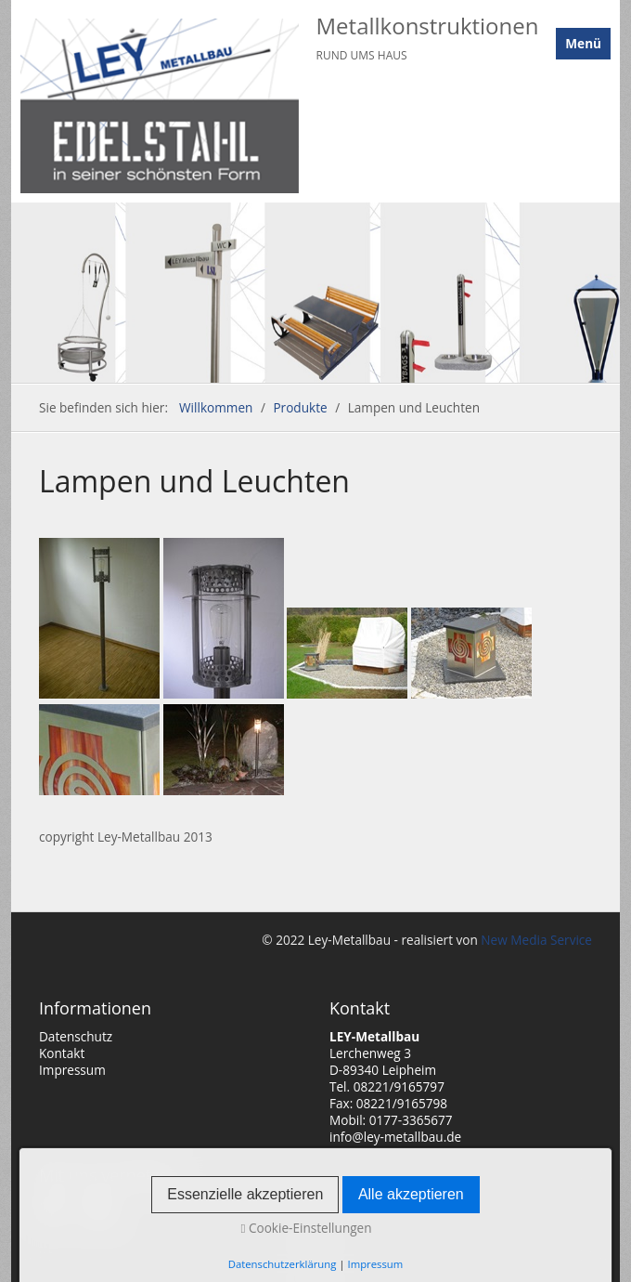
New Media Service (535, 939)
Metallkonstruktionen (427, 25)
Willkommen (215, 407)
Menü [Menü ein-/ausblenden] (583, 43)
